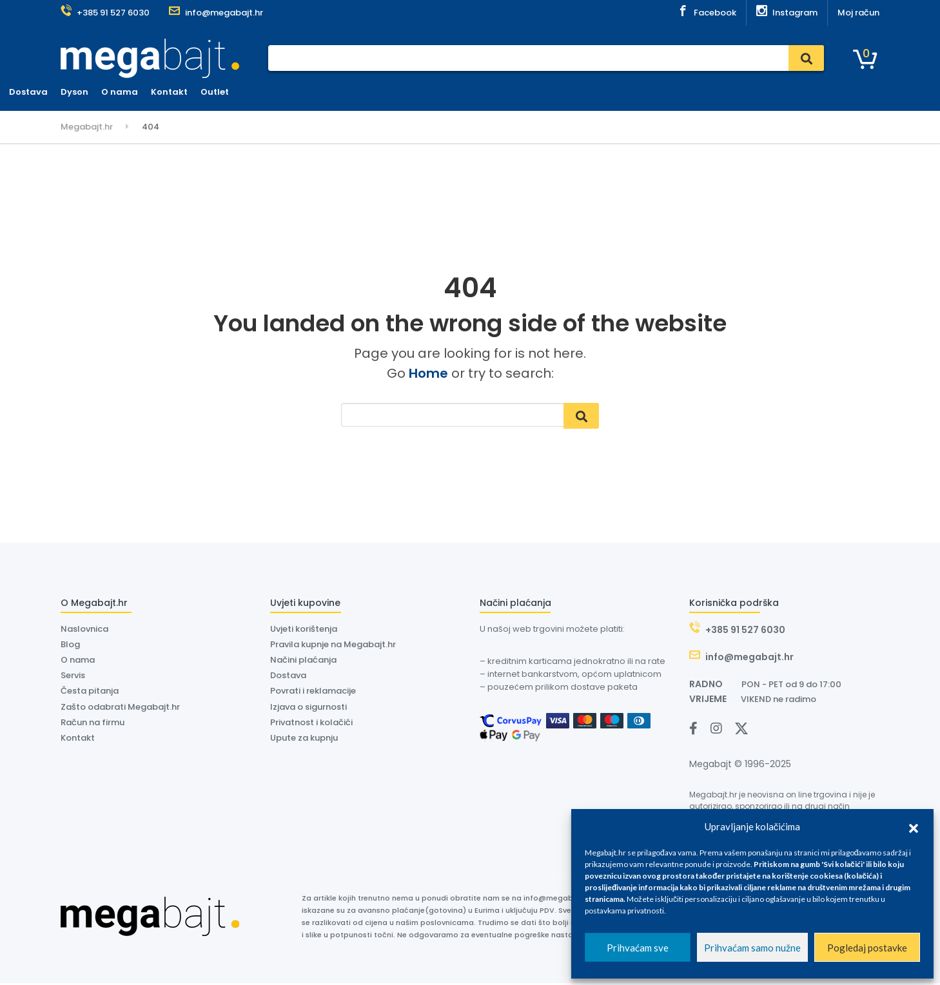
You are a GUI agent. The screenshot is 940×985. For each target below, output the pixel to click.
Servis (320, 92)
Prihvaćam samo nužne (752, 947)
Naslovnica (216, 92)
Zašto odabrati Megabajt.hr (120, 708)
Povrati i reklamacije (313, 693)
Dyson (412, 92)
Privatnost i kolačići (311, 723)
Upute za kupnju (304, 740)
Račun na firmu (92, 723)
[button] (913, 826)
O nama (457, 92)
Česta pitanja (90, 693)
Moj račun (858, 12)
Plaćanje (274, 92)
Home (428, 373)
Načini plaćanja (303, 662)
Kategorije (95, 92)
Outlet (552, 92)
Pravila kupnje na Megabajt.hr (333, 646)
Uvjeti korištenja (303, 631)
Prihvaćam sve (638, 947)
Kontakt (507, 92)
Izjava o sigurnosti (308, 708)
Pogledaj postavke (867, 947)
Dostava (366, 92)
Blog (70, 646)
